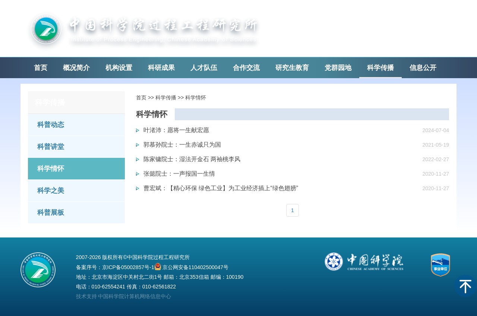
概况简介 (76, 67)
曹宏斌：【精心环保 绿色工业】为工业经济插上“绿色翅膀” (220, 188)
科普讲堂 (50, 146)
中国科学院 (409, 11)
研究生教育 (292, 67)
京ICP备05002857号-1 (128, 267)
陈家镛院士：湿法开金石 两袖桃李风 (191, 159)
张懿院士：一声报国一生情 (179, 173)
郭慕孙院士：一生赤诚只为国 (182, 144)
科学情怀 (50, 168)
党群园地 (338, 67)
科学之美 (50, 190)
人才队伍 (203, 67)
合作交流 (246, 67)
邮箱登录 (342, 11)
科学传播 (380, 67)
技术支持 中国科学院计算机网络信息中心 (123, 296)
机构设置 (118, 67)
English (374, 11)
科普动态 (50, 124)
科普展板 (50, 212)
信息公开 (423, 67)
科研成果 (161, 67)
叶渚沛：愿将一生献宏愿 (176, 130)
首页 (40, 67)
